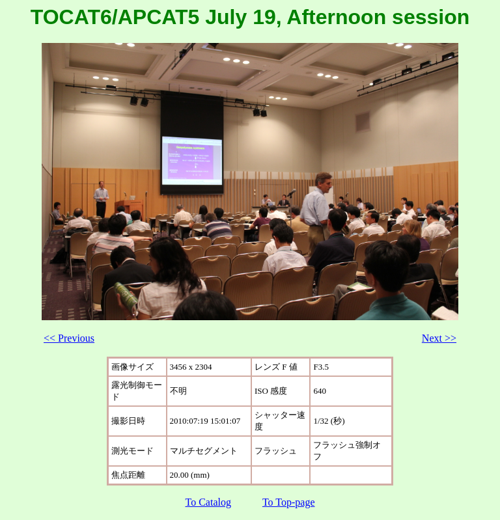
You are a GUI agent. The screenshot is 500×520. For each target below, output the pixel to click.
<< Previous (69, 338)
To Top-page (288, 502)
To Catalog (208, 502)
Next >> (439, 338)
